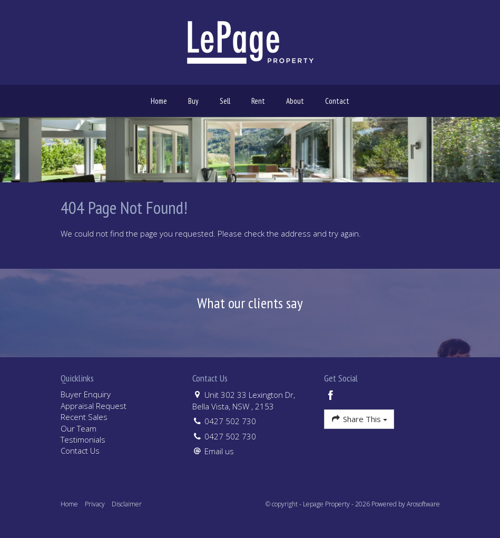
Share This (359, 418)
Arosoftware (423, 504)
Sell (225, 101)
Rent (258, 101)
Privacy (95, 504)
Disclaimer (127, 504)
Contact (337, 101)
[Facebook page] (331, 396)
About (295, 101)
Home (159, 101)
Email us (219, 451)
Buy (193, 101)
